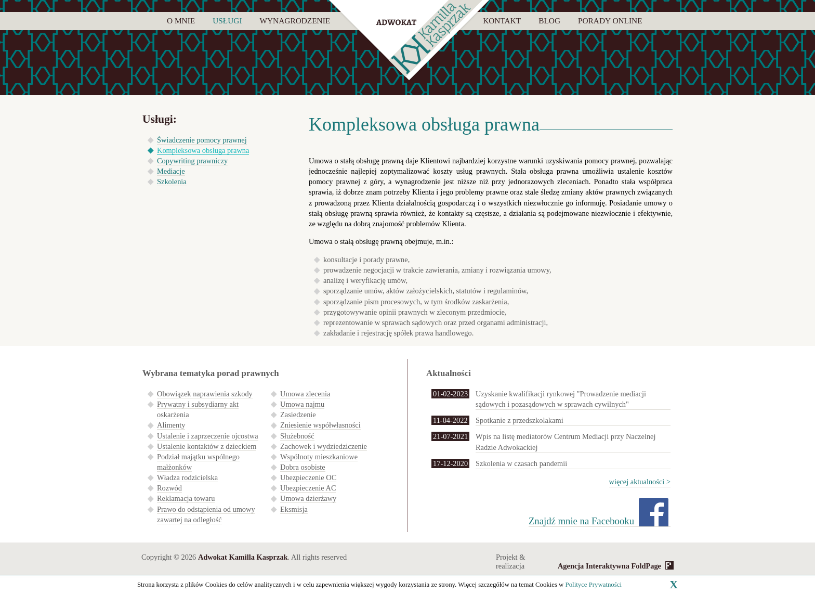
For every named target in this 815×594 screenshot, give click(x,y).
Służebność (297, 436)
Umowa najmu (302, 404)
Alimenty (171, 425)
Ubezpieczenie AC (308, 488)
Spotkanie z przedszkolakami (519, 420)
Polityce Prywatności (594, 584)
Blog (549, 20)
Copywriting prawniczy (192, 161)
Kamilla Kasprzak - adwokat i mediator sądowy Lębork (409, 41)
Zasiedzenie (298, 414)
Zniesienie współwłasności (320, 425)
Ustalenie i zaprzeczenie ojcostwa (207, 436)
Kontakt (502, 20)
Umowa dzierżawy (308, 498)
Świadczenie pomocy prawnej (202, 140)
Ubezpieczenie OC (308, 477)
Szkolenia (172, 181)
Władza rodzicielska (187, 477)
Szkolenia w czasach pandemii (521, 463)
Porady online (610, 20)
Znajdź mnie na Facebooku (581, 520)
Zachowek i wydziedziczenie (323, 446)
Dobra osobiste (302, 467)
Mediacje (171, 171)
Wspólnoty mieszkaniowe (319, 457)
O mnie (181, 20)
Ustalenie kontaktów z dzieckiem (206, 446)
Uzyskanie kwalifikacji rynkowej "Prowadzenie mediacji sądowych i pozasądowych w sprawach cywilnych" (561, 399)
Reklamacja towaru (186, 498)
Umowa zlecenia (305, 394)
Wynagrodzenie (295, 20)
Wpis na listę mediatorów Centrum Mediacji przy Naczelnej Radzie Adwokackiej (565, 441)
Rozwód (169, 488)
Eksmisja (294, 509)
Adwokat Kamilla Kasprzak (243, 557)
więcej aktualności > (640, 481)
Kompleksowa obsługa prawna (203, 150)
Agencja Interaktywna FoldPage (609, 566)
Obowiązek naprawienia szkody (205, 394)
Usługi (227, 20)
